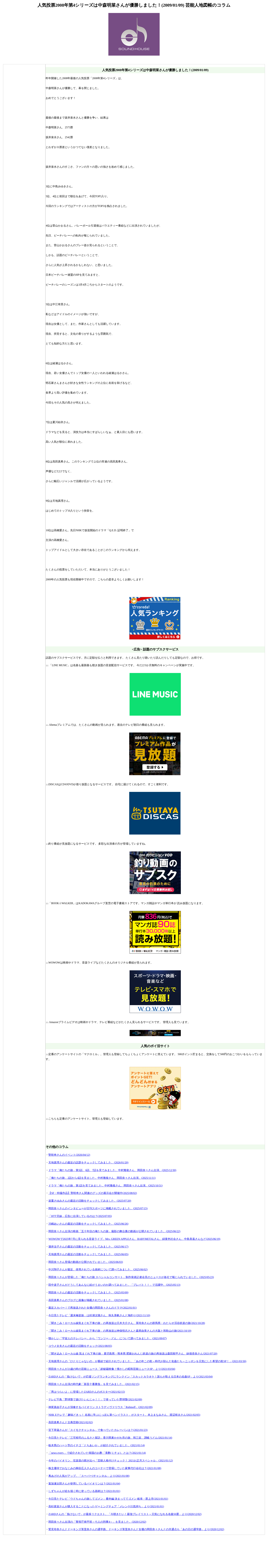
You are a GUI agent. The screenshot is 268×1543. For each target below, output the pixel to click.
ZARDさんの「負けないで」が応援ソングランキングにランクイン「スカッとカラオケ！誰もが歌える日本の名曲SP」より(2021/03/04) (130, 1376)
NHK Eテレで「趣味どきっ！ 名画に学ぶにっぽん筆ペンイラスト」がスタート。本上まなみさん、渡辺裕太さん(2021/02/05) (124, 1414)
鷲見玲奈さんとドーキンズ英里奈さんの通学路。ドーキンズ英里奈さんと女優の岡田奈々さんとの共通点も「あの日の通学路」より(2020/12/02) (136, 1529)
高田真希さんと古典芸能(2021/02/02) (70, 1422)
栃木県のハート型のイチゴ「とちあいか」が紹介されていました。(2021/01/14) (96, 1445)
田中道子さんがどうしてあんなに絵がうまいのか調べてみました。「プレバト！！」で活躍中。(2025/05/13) (114, 1284)
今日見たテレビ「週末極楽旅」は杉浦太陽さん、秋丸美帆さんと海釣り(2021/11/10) (99, 1315)
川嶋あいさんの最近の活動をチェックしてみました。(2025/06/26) (88, 1223)
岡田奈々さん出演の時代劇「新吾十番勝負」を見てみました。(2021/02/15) (93, 1384)
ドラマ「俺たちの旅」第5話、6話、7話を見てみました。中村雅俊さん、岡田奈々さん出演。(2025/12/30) (112, 1170)
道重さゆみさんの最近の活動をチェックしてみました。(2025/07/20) (89, 1200)
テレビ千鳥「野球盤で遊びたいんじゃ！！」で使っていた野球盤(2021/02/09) (95, 1399)
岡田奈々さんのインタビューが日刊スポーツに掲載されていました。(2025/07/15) (98, 1208)
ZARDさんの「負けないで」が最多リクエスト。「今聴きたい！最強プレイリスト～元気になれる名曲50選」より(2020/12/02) (124, 1514)
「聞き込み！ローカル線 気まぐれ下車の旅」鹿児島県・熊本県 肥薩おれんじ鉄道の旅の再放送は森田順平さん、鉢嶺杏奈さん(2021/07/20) (132, 1353)
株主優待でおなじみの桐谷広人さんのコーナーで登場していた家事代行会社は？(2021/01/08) (104, 1468)
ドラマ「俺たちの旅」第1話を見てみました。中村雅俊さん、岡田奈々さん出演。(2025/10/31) (105, 1185)
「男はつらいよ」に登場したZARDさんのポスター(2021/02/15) (86, 1391)
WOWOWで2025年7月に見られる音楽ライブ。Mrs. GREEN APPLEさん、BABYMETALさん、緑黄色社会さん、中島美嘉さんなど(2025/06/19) (134, 1238)
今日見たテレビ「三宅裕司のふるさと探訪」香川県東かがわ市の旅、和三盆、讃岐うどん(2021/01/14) (110, 1437)
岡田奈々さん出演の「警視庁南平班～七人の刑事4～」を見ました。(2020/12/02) (97, 1521)
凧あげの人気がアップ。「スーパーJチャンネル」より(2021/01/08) (88, 1475)
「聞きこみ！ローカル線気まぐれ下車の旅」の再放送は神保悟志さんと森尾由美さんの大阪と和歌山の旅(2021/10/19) (119, 1330)
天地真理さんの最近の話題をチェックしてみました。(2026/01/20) (88, 1162)
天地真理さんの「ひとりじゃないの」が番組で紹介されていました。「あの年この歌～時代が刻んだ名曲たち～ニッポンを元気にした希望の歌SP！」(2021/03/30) (147, 1361)
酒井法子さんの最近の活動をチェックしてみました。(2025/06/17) (88, 1246)
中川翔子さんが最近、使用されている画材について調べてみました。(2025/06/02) (98, 1269)
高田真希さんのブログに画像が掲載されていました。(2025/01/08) (88, 1300)
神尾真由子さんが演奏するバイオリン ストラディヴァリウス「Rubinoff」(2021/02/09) (100, 1407)
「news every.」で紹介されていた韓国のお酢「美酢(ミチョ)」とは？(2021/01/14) (97, 1452)
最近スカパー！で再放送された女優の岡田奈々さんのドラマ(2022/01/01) (92, 1307)
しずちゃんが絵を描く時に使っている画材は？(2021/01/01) (84, 1491)
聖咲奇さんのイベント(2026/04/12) (69, 1154)
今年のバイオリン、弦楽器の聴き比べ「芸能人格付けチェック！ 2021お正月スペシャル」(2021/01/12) (110, 1460)
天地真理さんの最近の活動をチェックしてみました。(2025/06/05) (88, 1254)
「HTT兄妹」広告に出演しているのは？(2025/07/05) (80, 1216)
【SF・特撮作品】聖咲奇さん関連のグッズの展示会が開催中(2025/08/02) (92, 1193)
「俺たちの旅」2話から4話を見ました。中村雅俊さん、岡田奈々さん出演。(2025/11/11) (101, 1177)
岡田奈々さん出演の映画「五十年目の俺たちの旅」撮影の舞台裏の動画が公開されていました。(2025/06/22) (114, 1231)
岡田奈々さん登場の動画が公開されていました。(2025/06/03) (85, 1262)
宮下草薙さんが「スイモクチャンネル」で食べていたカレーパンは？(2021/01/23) (98, 1430)
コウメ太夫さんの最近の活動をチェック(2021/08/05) (80, 1345)
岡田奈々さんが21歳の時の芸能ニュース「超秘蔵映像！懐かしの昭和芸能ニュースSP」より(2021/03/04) (111, 1368)
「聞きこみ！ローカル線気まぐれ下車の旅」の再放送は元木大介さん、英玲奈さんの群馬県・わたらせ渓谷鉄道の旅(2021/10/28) (126, 1323)
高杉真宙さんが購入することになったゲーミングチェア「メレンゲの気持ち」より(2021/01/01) (106, 1506)
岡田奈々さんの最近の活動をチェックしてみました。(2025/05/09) (88, 1292)
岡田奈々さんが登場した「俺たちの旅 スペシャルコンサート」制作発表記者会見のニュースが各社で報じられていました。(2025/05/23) (131, 1277)
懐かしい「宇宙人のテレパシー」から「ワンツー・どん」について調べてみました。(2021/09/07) (107, 1338)
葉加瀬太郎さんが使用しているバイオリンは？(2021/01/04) (84, 1483)
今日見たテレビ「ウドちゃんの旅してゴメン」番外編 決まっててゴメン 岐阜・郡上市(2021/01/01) (108, 1498)
